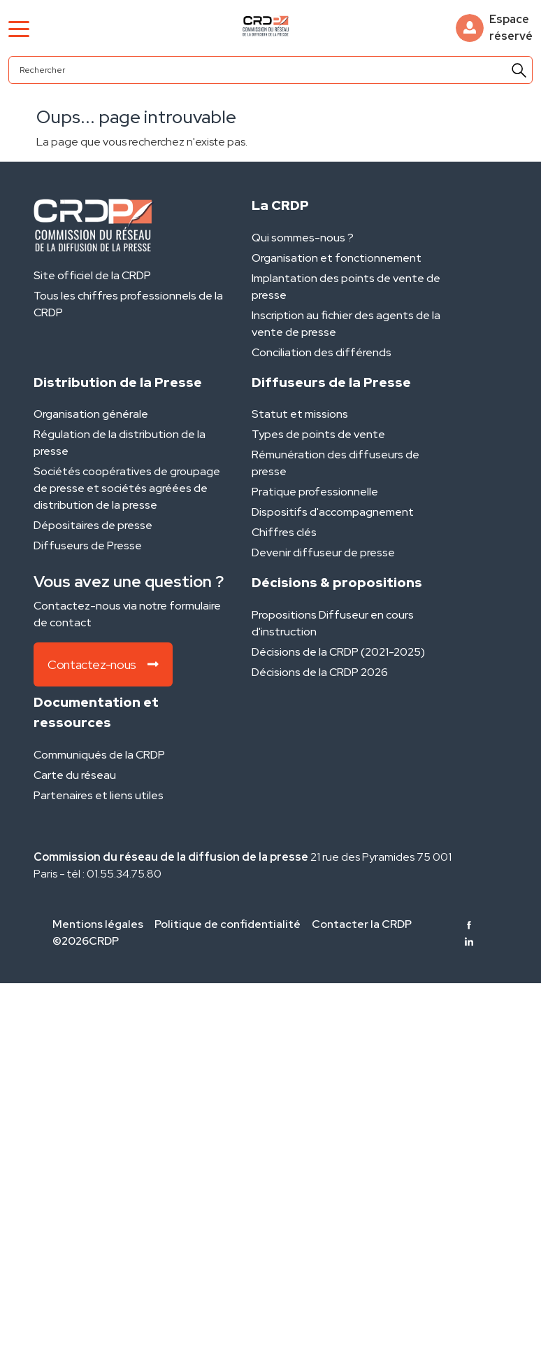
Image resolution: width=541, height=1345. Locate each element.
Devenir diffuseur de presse (323, 552)
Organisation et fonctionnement (336, 258)
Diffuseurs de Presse (88, 545)
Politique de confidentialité (227, 924)
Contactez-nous (103, 664)
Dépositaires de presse (93, 525)
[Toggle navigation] (18, 28)
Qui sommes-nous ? (303, 237)
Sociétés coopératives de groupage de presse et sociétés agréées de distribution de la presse (127, 488)
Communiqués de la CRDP (99, 754)
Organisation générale (91, 414)
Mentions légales (97, 924)
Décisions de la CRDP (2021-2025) (338, 652)
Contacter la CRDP (362, 924)
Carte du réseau (75, 775)
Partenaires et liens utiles (99, 795)
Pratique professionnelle (315, 491)
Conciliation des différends (321, 352)
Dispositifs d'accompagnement (333, 512)
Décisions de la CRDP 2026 (320, 672)
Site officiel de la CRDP (92, 275)
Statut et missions (300, 414)
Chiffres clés (284, 532)
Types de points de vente (318, 434)
